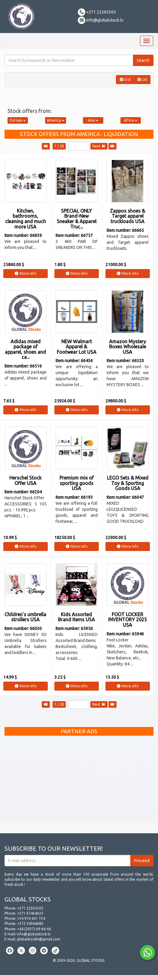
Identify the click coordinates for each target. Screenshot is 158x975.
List (142, 79)
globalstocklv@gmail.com (38, 939)
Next (99, 146)
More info (25, 273)
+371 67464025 (30, 913)
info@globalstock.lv (100, 20)
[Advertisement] (79, 781)
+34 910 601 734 (31, 918)
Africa (130, 120)
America (55, 120)
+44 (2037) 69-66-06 (34, 929)
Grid (125, 79)
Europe (18, 120)
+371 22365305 (97, 12)
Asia (93, 120)
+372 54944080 (30, 923)
